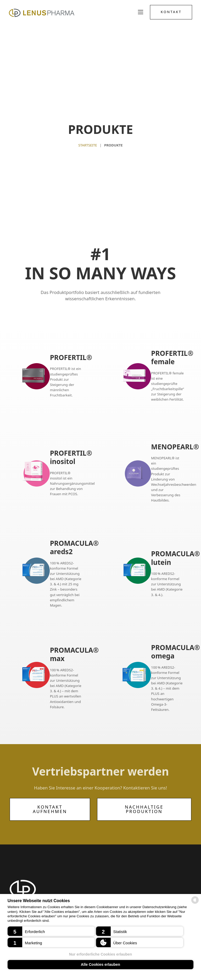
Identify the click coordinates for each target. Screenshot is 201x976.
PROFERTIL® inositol (71, 457)
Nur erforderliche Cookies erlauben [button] (100, 954)
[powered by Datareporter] (195, 903)
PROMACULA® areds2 (74, 547)
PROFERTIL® (71, 357)
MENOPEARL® (175, 446)
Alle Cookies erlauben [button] (100, 964)
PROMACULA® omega (175, 652)
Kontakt (170, 12)
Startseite (87, 145)
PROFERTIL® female (172, 357)
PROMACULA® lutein (175, 558)
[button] (51, 931)
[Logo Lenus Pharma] (42, 12)
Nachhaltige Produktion (144, 809)
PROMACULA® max (74, 654)
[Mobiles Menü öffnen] (139, 12)
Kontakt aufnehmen (50, 809)
